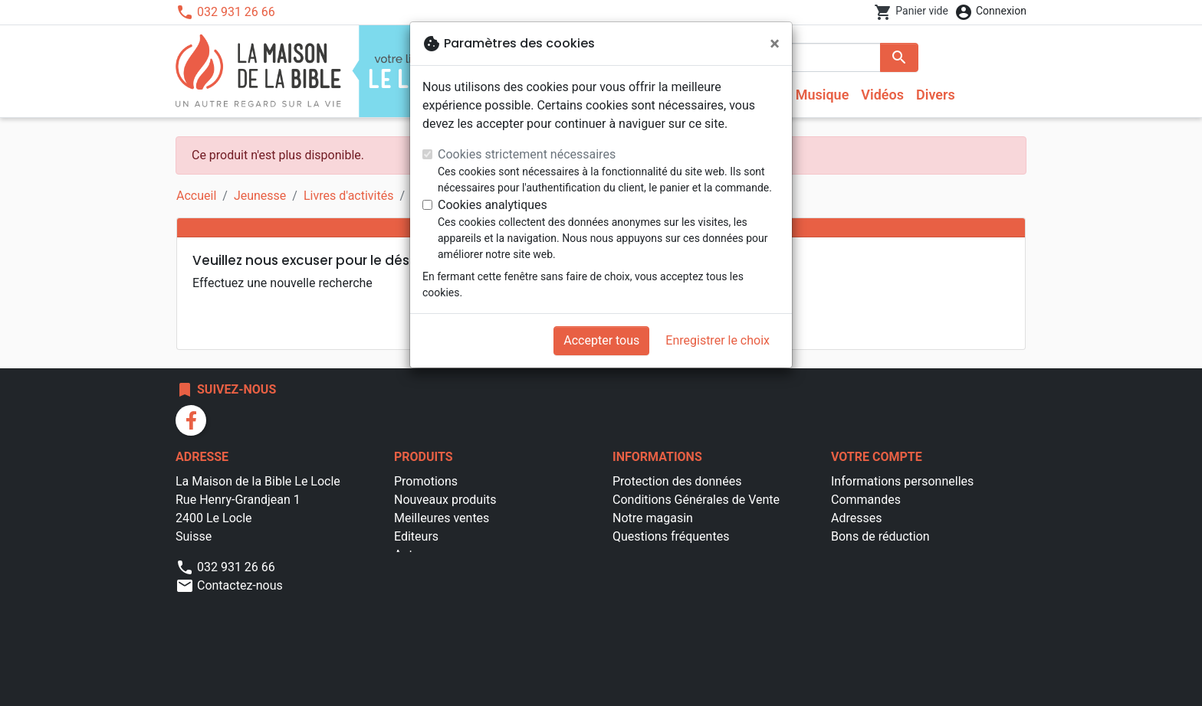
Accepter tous (601, 340)
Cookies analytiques (492, 205)
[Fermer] (774, 43)
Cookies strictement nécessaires (527, 154)
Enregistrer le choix (717, 340)
